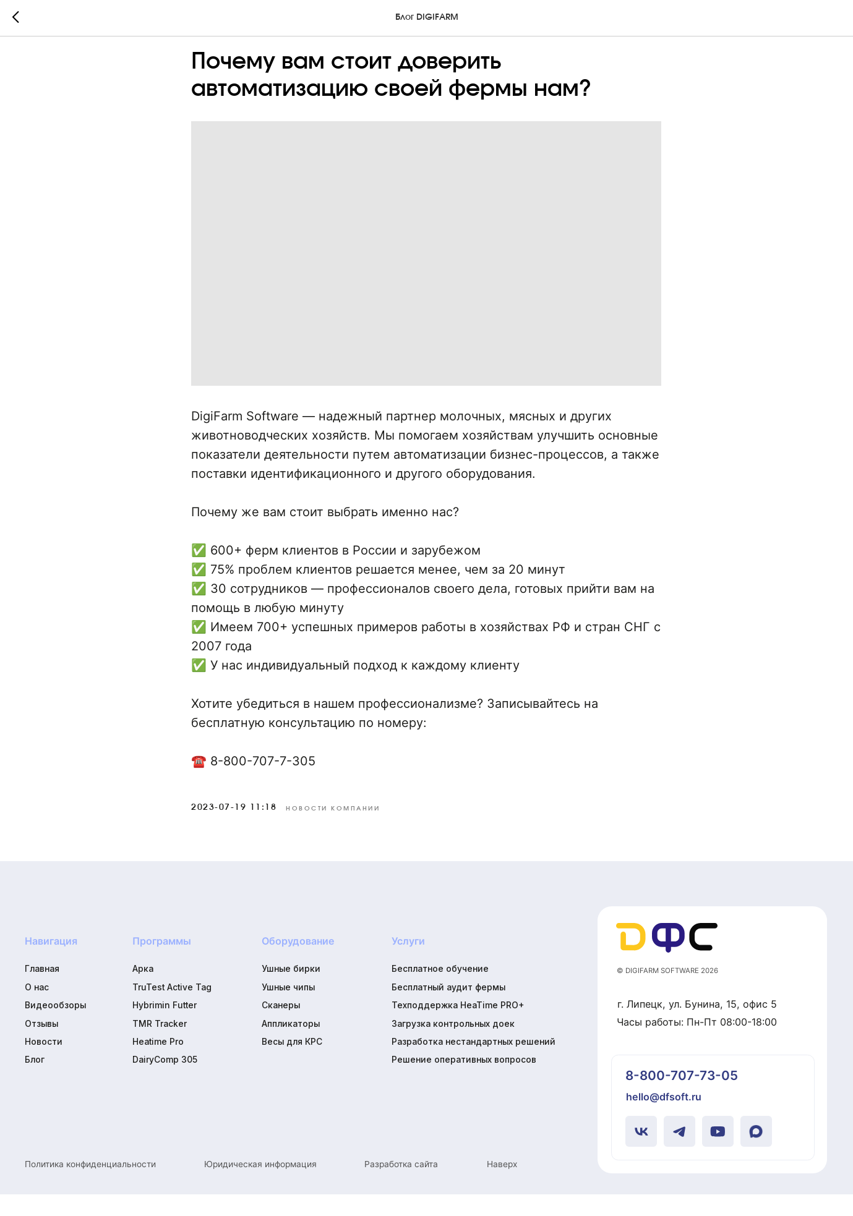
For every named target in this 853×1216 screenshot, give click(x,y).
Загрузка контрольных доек (453, 1045)
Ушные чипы (288, 1009)
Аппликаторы (291, 1045)
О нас (37, 1009)
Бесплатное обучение (440, 990)
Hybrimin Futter (164, 1027)
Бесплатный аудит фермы (448, 1009)
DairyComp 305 (164, 1081)
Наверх (502, 1185)
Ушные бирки (291, 990)
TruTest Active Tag (172, 1009)
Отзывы (41, 1045)
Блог (35, 1081)
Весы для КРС (292, 1063)
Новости (43, 1063)
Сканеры (281, 1027)
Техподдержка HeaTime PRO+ (458, 1027)
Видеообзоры (55, 1027)
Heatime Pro (158, 1063)
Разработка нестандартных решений (473, 1063)
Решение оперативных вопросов (464, 1081)
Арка (142, 990)
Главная (42, 990)
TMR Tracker (159, 1045)
